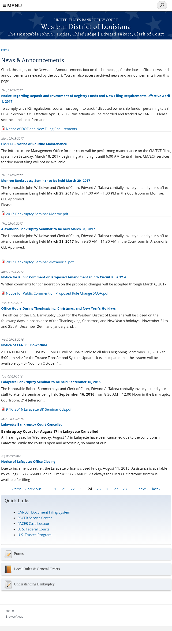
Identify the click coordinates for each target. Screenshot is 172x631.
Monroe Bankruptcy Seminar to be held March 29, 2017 (45, 180)
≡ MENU (12, 5)
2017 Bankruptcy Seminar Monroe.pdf (37, 213)
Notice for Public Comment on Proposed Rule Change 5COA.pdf (57, 293)
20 (55, 488)
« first (16, 488)
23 (81, 488)
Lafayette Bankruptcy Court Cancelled (32, 424)
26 (107, 488)
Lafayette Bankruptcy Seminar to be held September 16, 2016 (51, 382)
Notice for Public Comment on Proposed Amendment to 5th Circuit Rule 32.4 (63, 277)
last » (156, 488)
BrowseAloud (14, 616)
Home (5, 49)
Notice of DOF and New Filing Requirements (41, 128)
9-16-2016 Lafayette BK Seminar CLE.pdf (38, 409)
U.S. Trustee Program (35, 534)
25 (99, 488)
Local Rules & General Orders (32, 569)
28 (125, 488)
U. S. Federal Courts (33, 529)
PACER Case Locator (33, 523)
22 (73, 488)
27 (116, 488)
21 (64, 488)
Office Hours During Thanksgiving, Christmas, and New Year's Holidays (58, 308)
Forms (14, 554)
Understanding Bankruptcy (29, 584)
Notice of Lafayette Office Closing (28, 461)
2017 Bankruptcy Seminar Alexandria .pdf (40, 262)
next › (143, 488)
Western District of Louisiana (86, 27)
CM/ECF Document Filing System (44, 512)
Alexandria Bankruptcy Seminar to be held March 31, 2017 (48, 229)
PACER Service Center (35, 517)
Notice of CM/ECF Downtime (24, 345)
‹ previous (33, 488)
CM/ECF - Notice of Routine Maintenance (34, 144)
